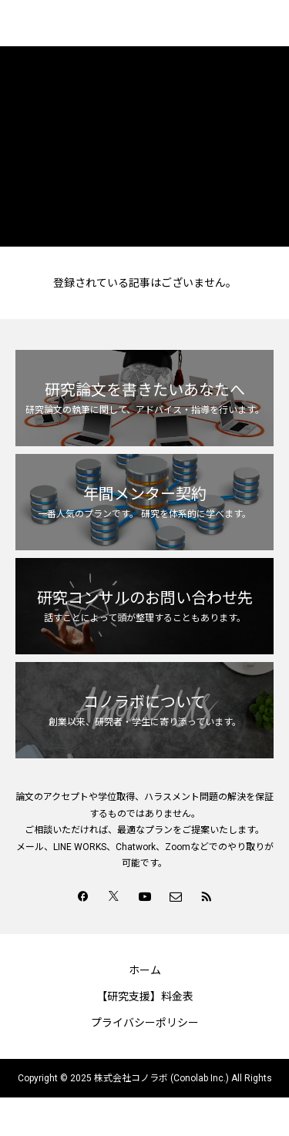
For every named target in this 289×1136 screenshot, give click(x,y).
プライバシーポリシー (145, 1023)
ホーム (145, 970)
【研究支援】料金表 (144, 996)
